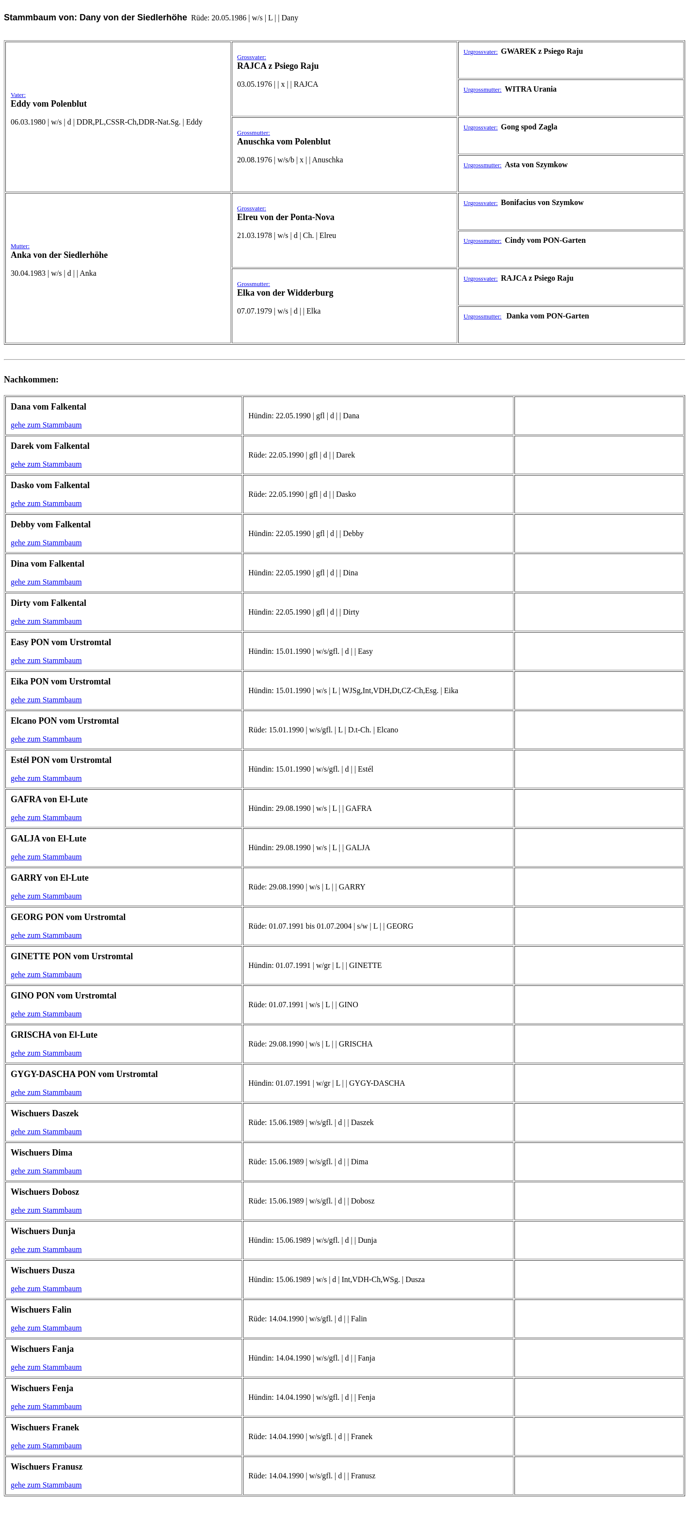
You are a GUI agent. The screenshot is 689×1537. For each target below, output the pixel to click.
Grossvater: (251, 57)
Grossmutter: (253, 132)
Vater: (18, 94)
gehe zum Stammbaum (46, 425)
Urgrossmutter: (482, 89)
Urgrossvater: (481, 51)
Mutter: (20, 246)
